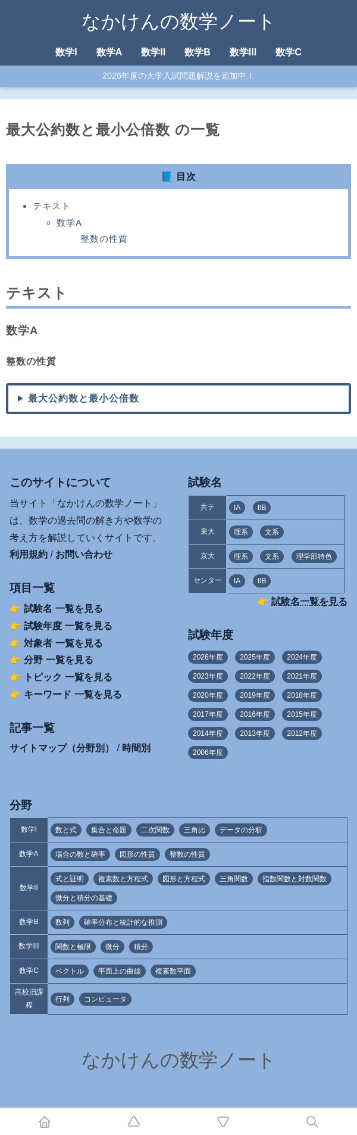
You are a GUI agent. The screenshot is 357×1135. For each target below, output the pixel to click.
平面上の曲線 (119, 971)
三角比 (194, 830)
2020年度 (208, 695)
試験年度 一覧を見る (68, 626)
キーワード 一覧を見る (72, 694)
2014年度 (208, 733)
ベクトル (69, 971)
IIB (262, 507)
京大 (208, 556)
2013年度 (255, 733)
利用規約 (29, 554)
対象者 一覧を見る (63, 643)
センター (207, 580)
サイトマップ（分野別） (62, 748)
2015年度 (302, 714)
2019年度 (255, 695)
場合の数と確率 (80, 854)
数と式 (66, 830)
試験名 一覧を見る (63, 609)
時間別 (136, 748)
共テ (208, 507)
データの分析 (241, 830)
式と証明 (69, 879)
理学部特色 (314, 556)
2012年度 (302, 733)
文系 (272, 532)
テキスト (52, 206)
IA (237, 507)
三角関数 (234, 879)
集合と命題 (109, 830)
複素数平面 (173, 971)
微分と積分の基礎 (83, 898)
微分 (112, 947)
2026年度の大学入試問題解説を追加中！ (178, 75)
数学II (153, 52)
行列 (62, 999)
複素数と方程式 (123, 879)
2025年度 (255, 657)
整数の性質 (104, 239)
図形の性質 (137, 854)
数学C (288, 52)
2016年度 (255, 714)
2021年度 (302, 676)
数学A (109, 52)
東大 (208, 531)
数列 (62, 922)
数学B (197, 52)
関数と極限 (73, 947)
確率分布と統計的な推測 (123, 922)
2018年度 (302, 695)
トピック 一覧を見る (68, 677)
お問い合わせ (83, 554)
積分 (141, 947)
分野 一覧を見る (58, 660)
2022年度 (255, 676)
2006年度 (208, 752)
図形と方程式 (183, 879)
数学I (66, 52)
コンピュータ (105, 999)
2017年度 (208, 714)
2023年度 (208, 676)
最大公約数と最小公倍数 (83, 398)
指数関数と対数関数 (294, 879)
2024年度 (302, 657)
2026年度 (208, 657)
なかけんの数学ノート (179, 21)
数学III (243, 52)
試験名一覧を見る (309, 601)
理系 (241, 532)
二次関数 (155, 830)
